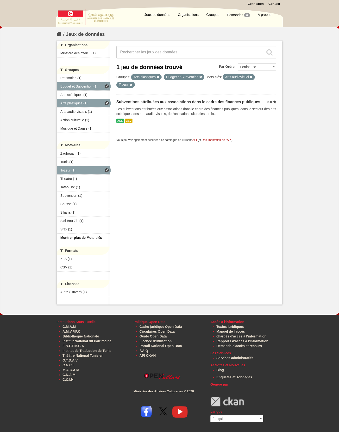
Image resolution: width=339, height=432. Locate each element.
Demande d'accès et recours (239, 346)
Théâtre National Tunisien (83, 355)
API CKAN (147, 355)
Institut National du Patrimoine (87, 341)
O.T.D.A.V (70, 360)
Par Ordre (227, 67)
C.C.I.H (68, 379)
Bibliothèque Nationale (81, 336)
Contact (274, 4)
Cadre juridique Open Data (160, 327)
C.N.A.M (69, 375)
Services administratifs (234, 358)
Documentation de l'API (217, 140)
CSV (129, 120)
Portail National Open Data (160, 346)
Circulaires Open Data (157, 331)
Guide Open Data (153, 336)
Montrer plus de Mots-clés (81, 238)
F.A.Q (143, 351)
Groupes (212, 15)
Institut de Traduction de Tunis (87, 351)
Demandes (238, 15)
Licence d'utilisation (155, 341)
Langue (216, 411)
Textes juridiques (230, 327)
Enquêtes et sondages (234, 377)
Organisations (188, 15)
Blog (220, 370)
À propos (264, 15)
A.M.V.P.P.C (71, 331)
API (194, 140)
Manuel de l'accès (230, 331)
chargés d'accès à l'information (241, 336)
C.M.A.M (69, 327)
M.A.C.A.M (71, 370)
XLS (120, 120)
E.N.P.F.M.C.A (73, 346)
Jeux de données (157, 15)
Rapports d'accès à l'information (242, 341)
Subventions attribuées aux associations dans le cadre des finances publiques (188, 102)
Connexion (255, 4)
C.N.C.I (68, 365)
